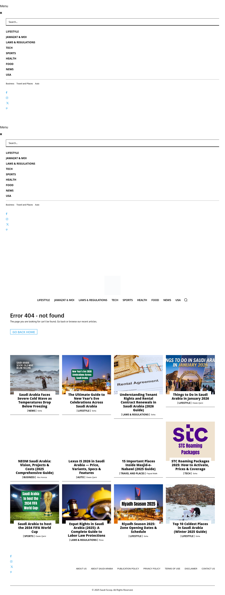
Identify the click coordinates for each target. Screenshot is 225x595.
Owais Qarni (197, 404)
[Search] (214, 22)
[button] (185, 299)
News (31, 411)
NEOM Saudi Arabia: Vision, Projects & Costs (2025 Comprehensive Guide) (35, 468)
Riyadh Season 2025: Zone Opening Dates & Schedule (138, 528)
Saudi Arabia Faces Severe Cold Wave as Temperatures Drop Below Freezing (35, 401)
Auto (80, 478)
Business (29, 478)
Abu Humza (42, 478)
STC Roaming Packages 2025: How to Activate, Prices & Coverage (190, 466)
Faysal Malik (152, 474)
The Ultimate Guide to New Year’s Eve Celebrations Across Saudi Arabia (86, 401)
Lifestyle (83, 411)
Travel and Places (132, 474)
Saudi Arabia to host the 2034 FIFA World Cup (34, 528)
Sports (28, 537)
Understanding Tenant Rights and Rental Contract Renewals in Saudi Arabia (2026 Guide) (138, 403)
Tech (188, 474)
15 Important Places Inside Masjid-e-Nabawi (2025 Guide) (138, 466)
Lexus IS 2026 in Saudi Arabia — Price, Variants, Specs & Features (87, 468)
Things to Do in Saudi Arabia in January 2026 (190, 397)
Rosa (101, 541)
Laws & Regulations (135, 415)
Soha (40, 411)
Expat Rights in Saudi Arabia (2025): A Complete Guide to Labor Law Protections (86, 530)
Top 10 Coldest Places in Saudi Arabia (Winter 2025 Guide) (190, 528)
